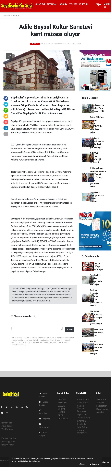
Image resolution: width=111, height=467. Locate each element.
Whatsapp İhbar (8, 441)
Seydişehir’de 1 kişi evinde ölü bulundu (97, 332)
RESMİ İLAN (63, 418)
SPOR (60, 415)
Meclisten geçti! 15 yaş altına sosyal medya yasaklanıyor (96, 317)
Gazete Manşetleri (82, 431)
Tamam (94, 464)
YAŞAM (73, 4)
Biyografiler (101, 406)
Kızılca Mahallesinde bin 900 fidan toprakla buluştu (96, 347)
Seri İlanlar (82, 424)
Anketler (100, 403)
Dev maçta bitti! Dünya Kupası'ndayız (96, 266)
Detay (83, 464)
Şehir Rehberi (83, 427)
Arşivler (44, 419)
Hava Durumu (83, 399)
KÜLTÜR (83, 4)
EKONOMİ (52, 4)
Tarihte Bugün (83, 418)
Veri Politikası (7, 429)
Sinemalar (81, 421)
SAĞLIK (63, 4)
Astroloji (100, 412)
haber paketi (5, 464)
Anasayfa (6, 16)
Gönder (70, 329)
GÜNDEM (40, 4)
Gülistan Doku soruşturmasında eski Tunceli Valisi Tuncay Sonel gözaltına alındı (98, 177)
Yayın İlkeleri (6, 426)
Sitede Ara (101, 399)
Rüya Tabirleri (102, 409)
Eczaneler (81, 411)
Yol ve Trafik (82, 403)
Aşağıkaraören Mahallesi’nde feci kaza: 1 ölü (97, 108)
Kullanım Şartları (8, 438)
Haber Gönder (7, 445)
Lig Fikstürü (82, 414)
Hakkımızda (6, 423)
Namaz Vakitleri (80, 407)
